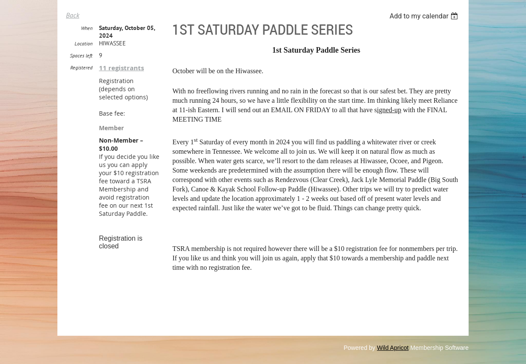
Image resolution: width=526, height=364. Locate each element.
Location (84, 43)
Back (72, 15)
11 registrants (121, 67)
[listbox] (424, 16)
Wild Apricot (393, 347)
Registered (81, 67)
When (87, 28)
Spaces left (81, 55)
